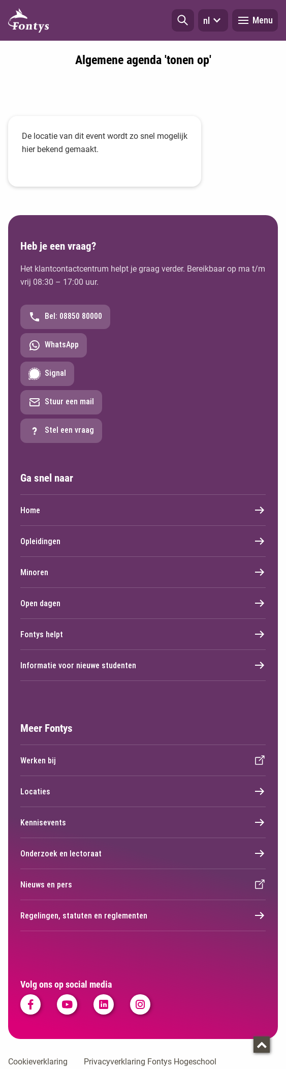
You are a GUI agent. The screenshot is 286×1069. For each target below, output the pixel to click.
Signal (47, 374)
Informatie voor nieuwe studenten (143, 665)
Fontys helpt (143, 634)
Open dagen (143, 603)
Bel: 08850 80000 (65, 317)
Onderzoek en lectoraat (143, 853)
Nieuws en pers (143, 884)
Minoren (143, 572)
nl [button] (213, 20)
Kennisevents (143, 822)
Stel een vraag (61, 431)
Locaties (143, 791)
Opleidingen (143, 541)
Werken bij (143, 760)
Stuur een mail (61, 402)
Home (143, 510)
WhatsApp (53, 345)
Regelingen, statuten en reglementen (143, 915)
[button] (183, 20)
